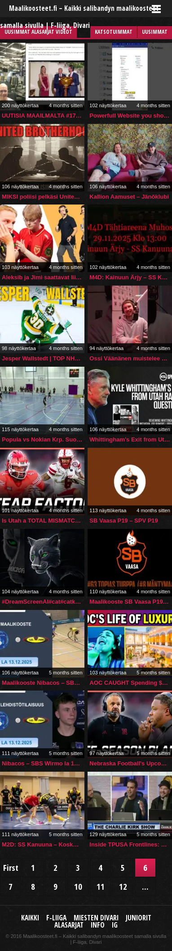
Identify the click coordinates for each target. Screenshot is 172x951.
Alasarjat (69, 925)
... (145, 886)
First (10, 867)
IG (115, 925)
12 (123, 886)
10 (78, 886)
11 (101, 886)
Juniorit (138, 918)
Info (98, 925)
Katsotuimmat (113, 32)
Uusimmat (155, 32)
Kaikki (30, 918)
